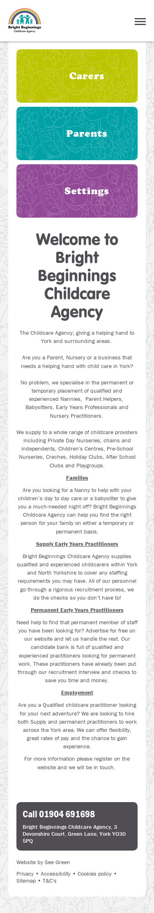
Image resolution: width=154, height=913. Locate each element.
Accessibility (56, 873)
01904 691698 (67, 814)
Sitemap (26, 880)
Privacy (25, 873)
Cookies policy (95, 873)
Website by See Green (43, 862)
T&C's (50, 880)
